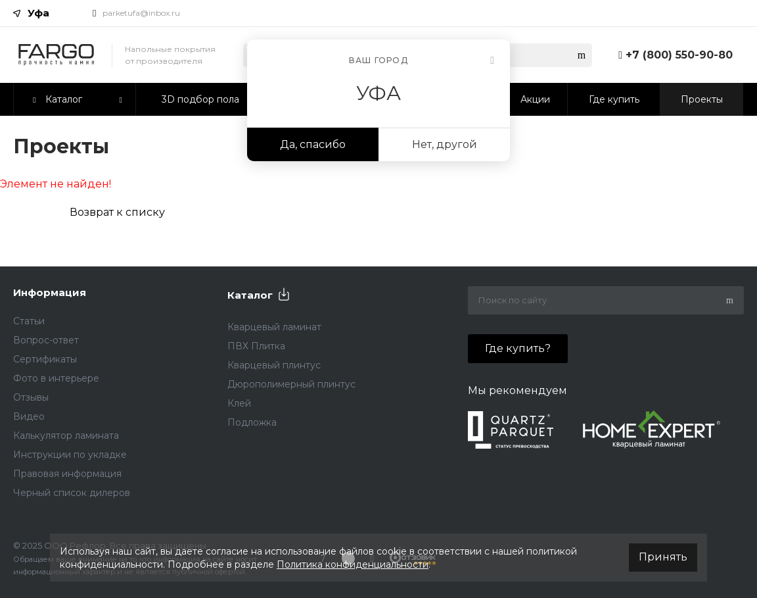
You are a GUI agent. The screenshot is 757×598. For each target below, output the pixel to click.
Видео (29, 416)
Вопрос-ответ (46, 340)
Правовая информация (67, 474)
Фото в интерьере (56, 378)
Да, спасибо (313, 144)
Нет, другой (444, 144)
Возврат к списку (117, 212)
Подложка (252, 422)
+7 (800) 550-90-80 (679, 55)
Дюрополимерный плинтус (291, 384)
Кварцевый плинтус (274, 365)
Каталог (250, 295)
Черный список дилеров (71, 493)
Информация (49, 292)
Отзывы (31, 397)
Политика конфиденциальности (352, 564)
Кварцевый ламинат (274, 327)
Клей (239, 403)
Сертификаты (45, 359)
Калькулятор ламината (66, 435)
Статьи (29, 321)
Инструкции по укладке (70, 455)
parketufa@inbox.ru (141, 13)
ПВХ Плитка (256, 346)
